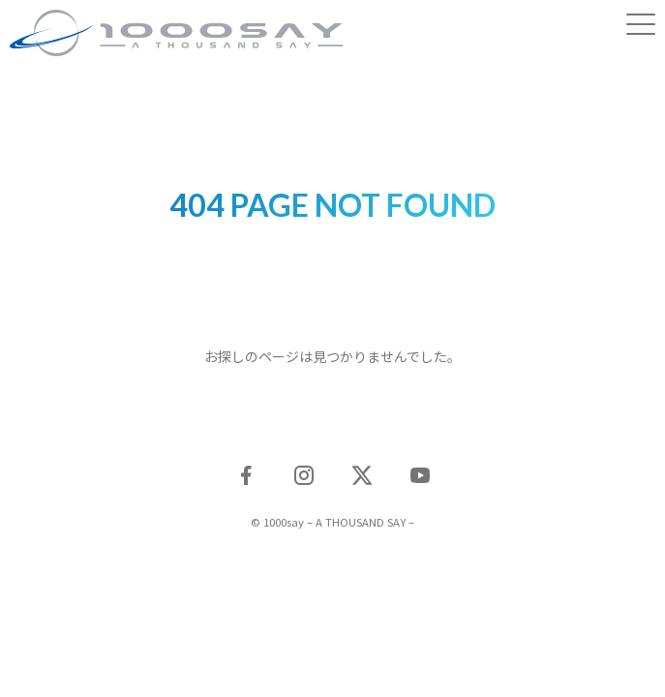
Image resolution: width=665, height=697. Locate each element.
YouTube (420, 475)
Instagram (304, 475)
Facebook (246, 475)
